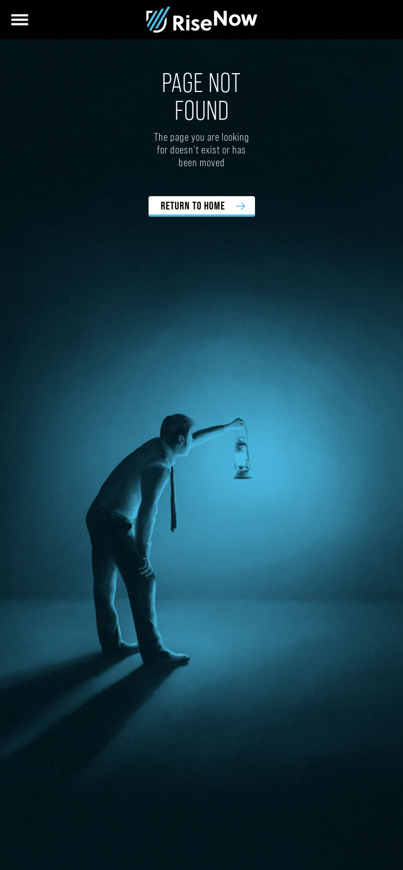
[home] (201, 20)
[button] (19, 19)
